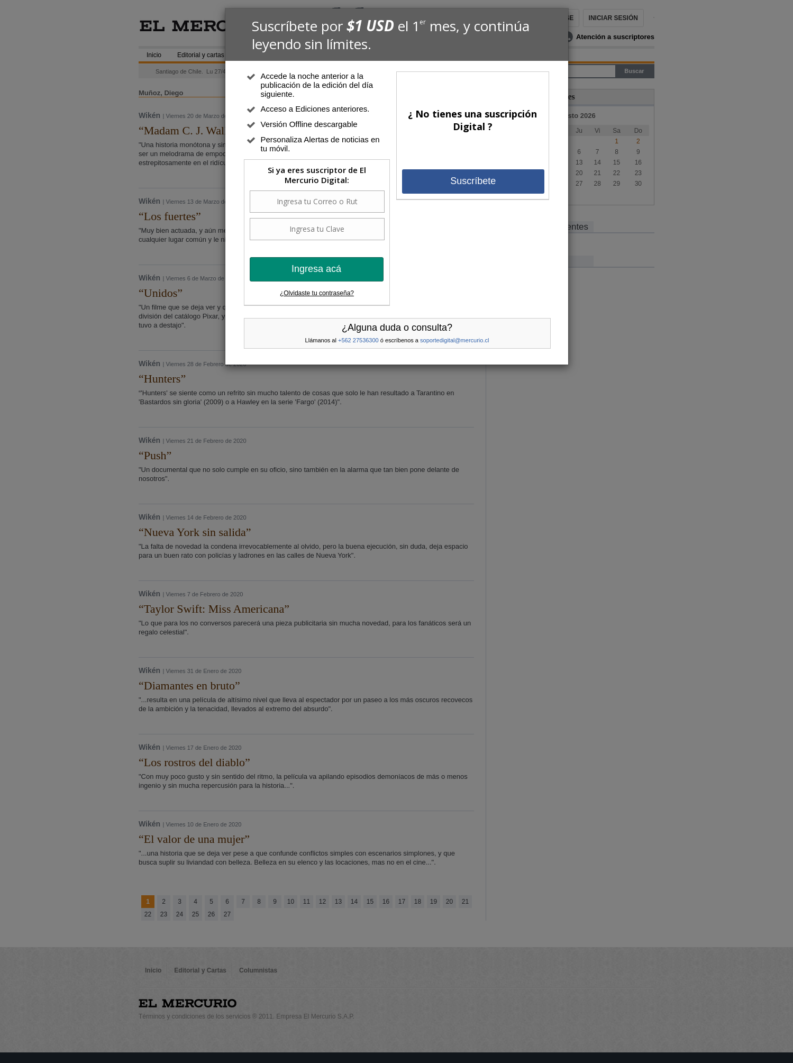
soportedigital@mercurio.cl (454, 340)
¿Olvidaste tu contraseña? (317, 293)
